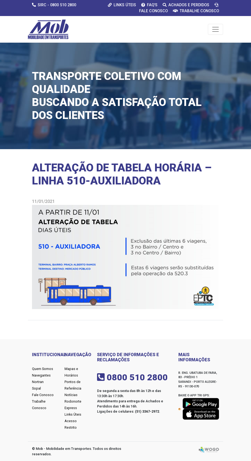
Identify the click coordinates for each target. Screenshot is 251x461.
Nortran (38, 382)
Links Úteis (122, 5)
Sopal (36, 388)
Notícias (71, 395)
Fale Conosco (43, 395)
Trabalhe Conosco (196, 11)
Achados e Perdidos (186, 5)
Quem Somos (42, 369)
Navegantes (41, 375)
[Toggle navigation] (215, 29)
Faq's (149, 5)
